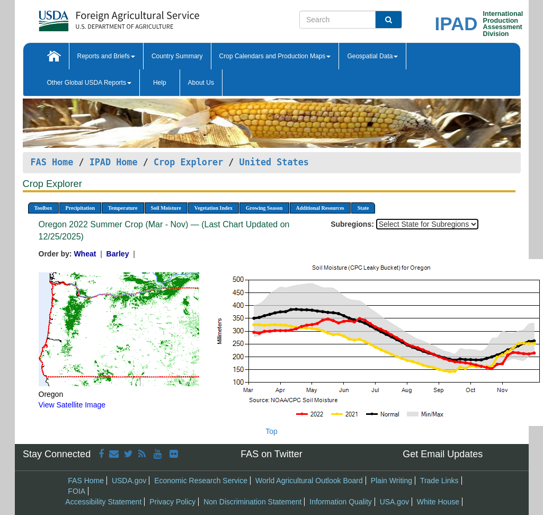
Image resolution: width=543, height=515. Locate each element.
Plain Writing (391, 480)
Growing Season (264, 208)
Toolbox (43, 208)
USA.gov (394, 502)
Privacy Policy (172, 502)
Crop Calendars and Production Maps (275, 56)
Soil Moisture (166, 208)
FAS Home (52, 162)
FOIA (76, 491)
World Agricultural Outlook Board (309, 480)
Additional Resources (320, 208)
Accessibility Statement (103, 502)
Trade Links (439, 480)
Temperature (123, 208)
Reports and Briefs (106, 56)
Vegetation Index (213, 208)
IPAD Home (114, 162)
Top (271, 431)
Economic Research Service (200, 480)
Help (160, 82)
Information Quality (340, 502)
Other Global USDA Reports (89, 82)
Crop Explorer (188, 162)
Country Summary (177, 56)
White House (438, 502)
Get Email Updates (443, 454)
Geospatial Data (372, 56)
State (363, 208)
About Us (201, 82)
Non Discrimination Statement (252, 502)
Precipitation (80, 208)
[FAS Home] (92, 17)
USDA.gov (129, 480)
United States (274, 162)
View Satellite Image (72, 405)
